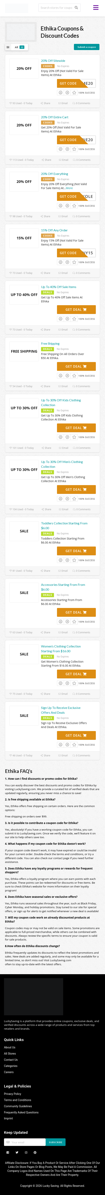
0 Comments (81, 103)
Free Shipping (50, 343)
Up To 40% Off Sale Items (58, 287)
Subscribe (55, 1142)
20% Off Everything (54, 174)
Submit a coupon (87, 46)
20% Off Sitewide (53, 60)
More (69, 188)
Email (63, 103)
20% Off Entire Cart (54, 117)
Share (45, 103)
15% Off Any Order (54, 230)
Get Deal (76, 309)
